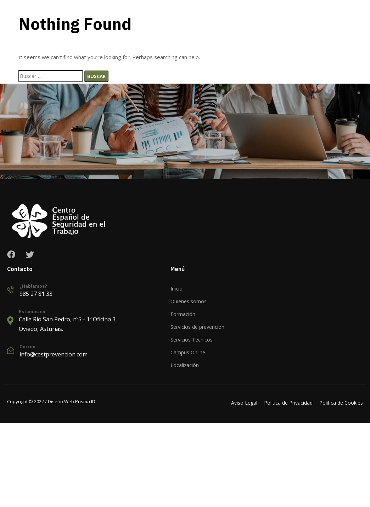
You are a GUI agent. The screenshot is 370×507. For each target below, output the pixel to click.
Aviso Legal (244, 402)
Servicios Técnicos (191, 339)
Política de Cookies (341, 402)
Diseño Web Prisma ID (71, 401)
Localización (184, 365)
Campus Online (187, 352)
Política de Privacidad (288, 402)
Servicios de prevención (197, 326)
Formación (182, 314)
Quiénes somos (188, 301)
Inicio (176, 288)
